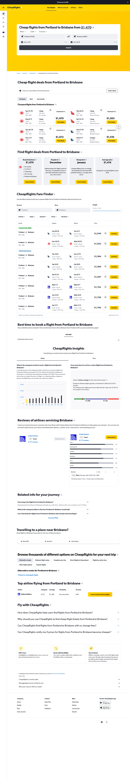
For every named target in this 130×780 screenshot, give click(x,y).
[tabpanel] (68, 388)
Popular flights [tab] (41, 565)
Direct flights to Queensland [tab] (79, 560)
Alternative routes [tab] (25, 560)
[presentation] (93, 27)
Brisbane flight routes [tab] (42, 560)
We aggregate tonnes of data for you (69, 683)
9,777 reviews (33, 442)
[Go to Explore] (3, 27)
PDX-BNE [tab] (69, 334)
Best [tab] (31, 99)
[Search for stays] (3, 18)
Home (18, 73)
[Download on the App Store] (105, 707)
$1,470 (86, 27)
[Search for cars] (3, 22)
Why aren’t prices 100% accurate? (69, 687)
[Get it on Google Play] (105, 703)
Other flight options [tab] (25, 565)
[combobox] (23, 32)
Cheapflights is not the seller (69, 679)
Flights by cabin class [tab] (100, 560)
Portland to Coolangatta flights (28, 575)
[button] (128, 2)
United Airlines (33, 436)
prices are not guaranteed (58, 673)
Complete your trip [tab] (60, 560)
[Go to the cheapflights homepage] (14, 8)
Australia (24, 73)
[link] (30, 182)
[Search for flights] (3, 14)
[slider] (121, 211)
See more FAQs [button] (53, 518)
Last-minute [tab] (41, 99)
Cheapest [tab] (22, 99)
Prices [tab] (43, 358)
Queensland (32, 73)
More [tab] (94, 358)
